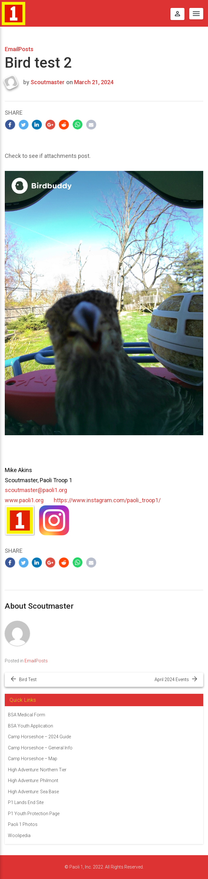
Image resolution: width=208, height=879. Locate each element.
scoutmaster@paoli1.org (36, 490)
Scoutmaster (48, 82)
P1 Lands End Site (26, 802)
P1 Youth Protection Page (33, 813)
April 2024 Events (172, 679)
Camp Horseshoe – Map (32, 758)
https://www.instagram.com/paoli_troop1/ (107, 500)
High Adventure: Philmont (33, 780)
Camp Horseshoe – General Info (40, 747)
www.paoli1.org (24, 500)
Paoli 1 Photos (23, 824)
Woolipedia (19, 835)
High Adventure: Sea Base (33, 791)
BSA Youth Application (30, 725)
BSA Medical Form (26, 714)
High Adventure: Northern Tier (37, 769)
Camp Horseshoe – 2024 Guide (39, 736)
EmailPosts (19, 49)
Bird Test (28, 679)
